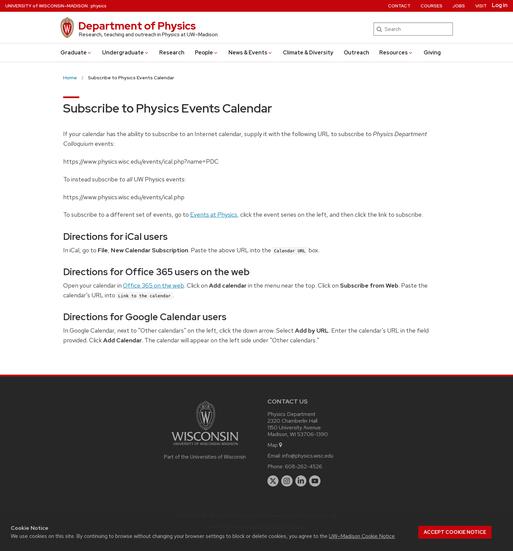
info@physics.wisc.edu (307, 455)
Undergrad (125, 52)
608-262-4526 (303, 466)
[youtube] (314, 481)
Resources (396, 52)
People (206, 52)
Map (275, 445)
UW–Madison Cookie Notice (362, 536)
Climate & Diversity (308, 52)
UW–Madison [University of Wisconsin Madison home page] (46, 6)
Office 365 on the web (153, 285)
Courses (431, 6)
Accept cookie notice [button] (455, 532)
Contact (399, 6)
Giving (432, 52)
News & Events (250, 52)
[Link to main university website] (205, 446)
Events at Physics (213, 214)
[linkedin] (301, 481)
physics (98, 6)
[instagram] (287, 481)
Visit (481, 6)
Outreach (356, 52)
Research (171, 52)
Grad (76, 52)
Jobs (459, 6)
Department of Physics (137, 25)
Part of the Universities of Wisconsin (205, 457)
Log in (500, 5)
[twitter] (273, 481)
